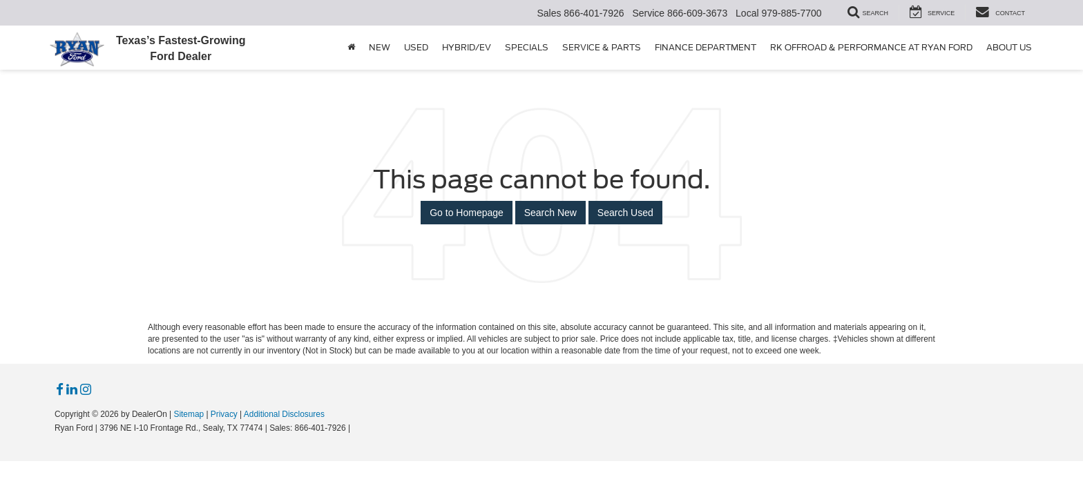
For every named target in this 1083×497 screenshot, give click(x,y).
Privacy (224, 414)
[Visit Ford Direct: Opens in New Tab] (356, 428)
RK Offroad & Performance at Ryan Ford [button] (871, 47)
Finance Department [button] (705, 47)
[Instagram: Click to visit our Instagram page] (85, 390)
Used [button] (416, 47)
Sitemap (188, 414)
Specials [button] (526, 47)
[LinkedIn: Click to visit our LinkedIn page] (71, 390)
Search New (550, 212)
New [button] (379, 47)
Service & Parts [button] (601, 47)
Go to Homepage (467, 212)
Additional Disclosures (284, 414)
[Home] (351, 48)
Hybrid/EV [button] (466, 47)
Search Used (625, 212)
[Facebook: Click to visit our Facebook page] (60, 390)
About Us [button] (1009, 47)
